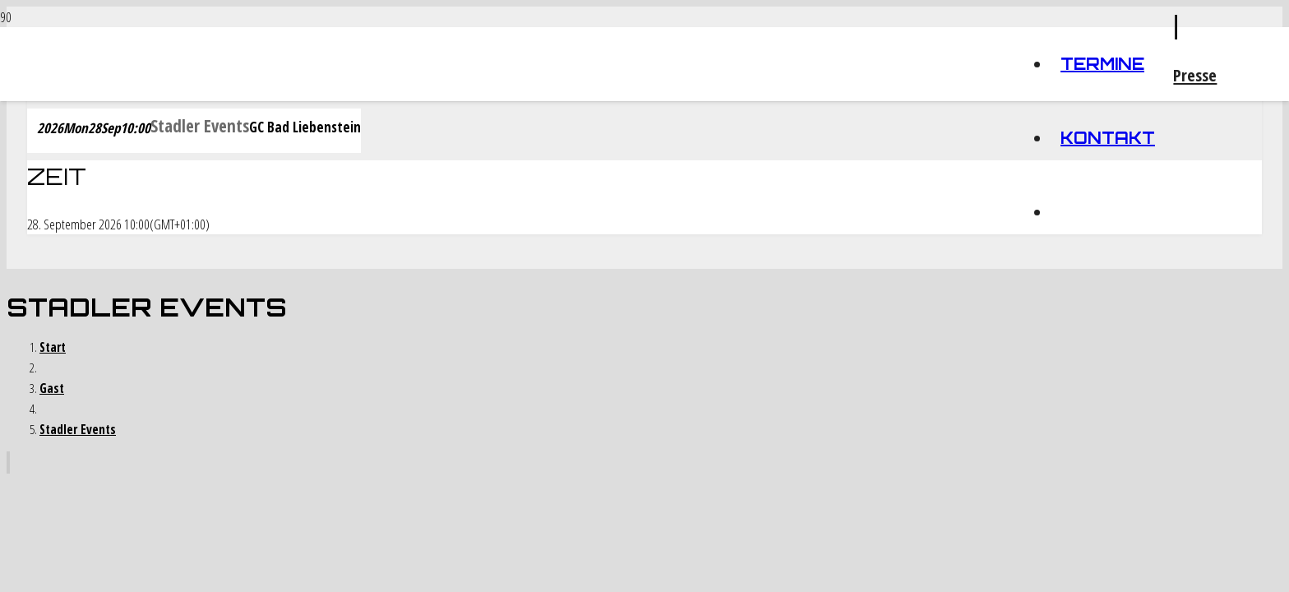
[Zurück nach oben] (8, 462)
